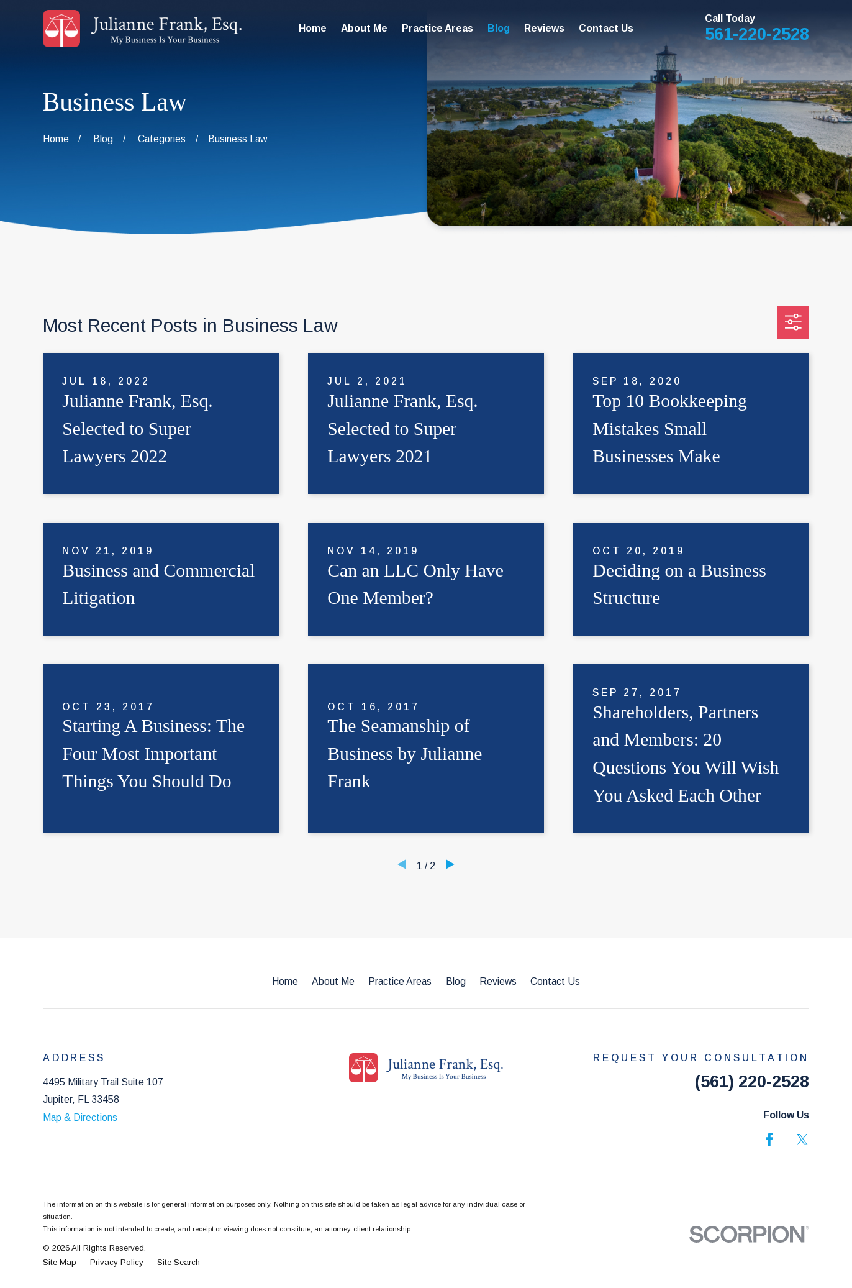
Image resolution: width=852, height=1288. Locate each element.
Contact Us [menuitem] (606, 28)
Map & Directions (80, 1117)
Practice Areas (400, 981)
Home (285, 981)
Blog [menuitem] (498, 28)
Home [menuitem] (313, 28)
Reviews (498, 981)
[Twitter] (802, 1139)
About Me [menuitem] (364, 28)
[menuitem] (59, 1262)
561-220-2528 (757, 34)
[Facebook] (769, 1139)
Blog (456, 981)
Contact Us (555, 981)
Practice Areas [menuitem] (437, 28)
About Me (333, 981)
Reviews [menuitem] (544, 28)
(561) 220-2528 (752, 1081)
